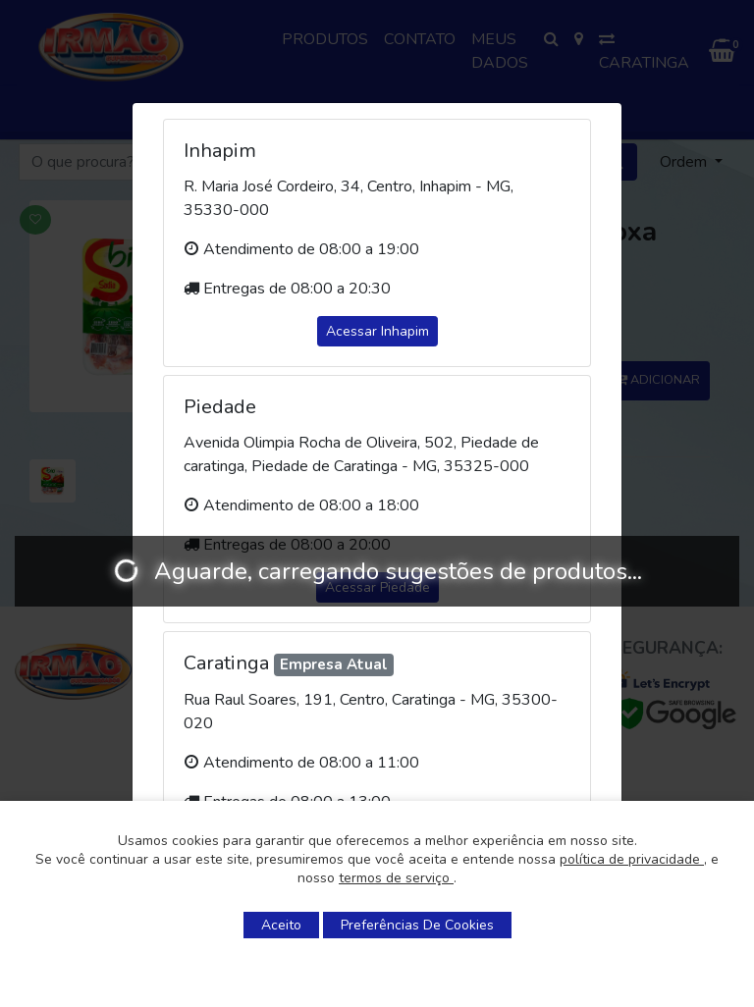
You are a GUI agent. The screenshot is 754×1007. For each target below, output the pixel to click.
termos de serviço (396, 878)
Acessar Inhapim (377, 331)
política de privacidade (632, 859)
